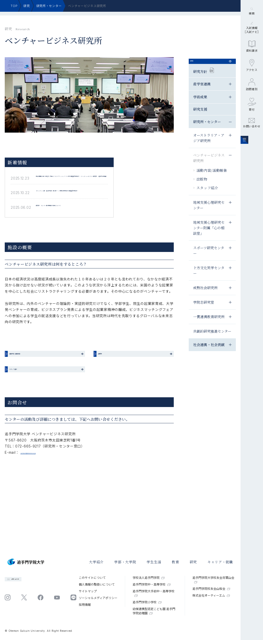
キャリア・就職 (220, 561)
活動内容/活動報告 (211, 178)
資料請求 (252, 78)
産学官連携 (202, 92)
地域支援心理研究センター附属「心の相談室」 (209, 236)
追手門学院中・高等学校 (152, 584)
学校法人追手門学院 (149, 578)
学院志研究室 (203, 310)
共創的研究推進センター (212, 339)
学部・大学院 (125, 561)
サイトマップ (88, 591)
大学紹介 (96, 561)
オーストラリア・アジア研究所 (208, 146)
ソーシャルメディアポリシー (98, 598)
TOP (14, 6)
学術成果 (200, 105)
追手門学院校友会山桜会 (211, 589)
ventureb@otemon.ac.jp (42, 495)
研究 (26, 6)
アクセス (252, 97)
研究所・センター (49, 6)
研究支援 (200, 118)
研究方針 (203, 79)
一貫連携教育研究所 (209, 325)
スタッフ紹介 (207, 196)
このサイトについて (92, 578)
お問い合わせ (252, 155)
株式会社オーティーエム (211, 595)
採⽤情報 (85, 605)
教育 (175, 561)
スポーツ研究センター (208, 259)
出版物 (201, 187)
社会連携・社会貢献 (209, 353)
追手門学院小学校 (147, 602)
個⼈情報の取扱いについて (97, 584)
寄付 (252, 136)
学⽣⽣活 (154, 561)
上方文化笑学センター (208, 279)
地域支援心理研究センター (209, 213)
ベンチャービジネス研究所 (209, 166)
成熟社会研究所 (205, 296)
